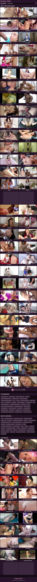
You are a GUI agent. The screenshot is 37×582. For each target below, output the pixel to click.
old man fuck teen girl (24, 400)
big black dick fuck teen (19, 418)
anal (14, 400)
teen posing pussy (32, 420)
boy (34, 402)
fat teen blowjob (12, 396)
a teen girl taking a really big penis (7, 406)
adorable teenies (4, 408)
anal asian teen (29, 402)
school (29, 404)
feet (2, 418)
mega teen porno (16, 398)
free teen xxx (20, 408)
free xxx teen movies (20, 396)
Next (24, 389)
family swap (32, 426)
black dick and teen (24, 398)
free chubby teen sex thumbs (7, 426)
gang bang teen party (28, 418)
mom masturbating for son (17, 422)
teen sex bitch (19, 410)
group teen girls (27, 408)
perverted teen (31, 428)
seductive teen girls (13, 408)
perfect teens (33, 400)
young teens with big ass (28, 422)
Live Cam (4, 3)
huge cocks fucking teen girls (7, 400)
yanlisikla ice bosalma (10, 424)
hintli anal (3, 428)
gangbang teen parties (19, 406)
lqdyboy (19, 428)
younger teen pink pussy (11, 428)
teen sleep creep (4, 396)
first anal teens (18, 424)
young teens (4, 433)
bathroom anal (24, 428)
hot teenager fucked (26, 410)
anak (22, 426)
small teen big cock (21, 402)
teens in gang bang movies (6, 398)
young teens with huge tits (15, 404)
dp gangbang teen (5, 410)
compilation (24, 404)
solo (2, 402)
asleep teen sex (27, 406)
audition (26, 420)
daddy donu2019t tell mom (18, 420)
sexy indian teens (17, 426)
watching (3, 424)
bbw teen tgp (12, 410)
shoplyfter (14, 402)
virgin (18, 400)
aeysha (27, 426)
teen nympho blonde (5, 404)
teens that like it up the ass (6, 422)
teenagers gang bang (8, 418)
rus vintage (10, 420)
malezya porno (7, 402)
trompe (25, 424)
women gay (4, 420)
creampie (27, 396)
